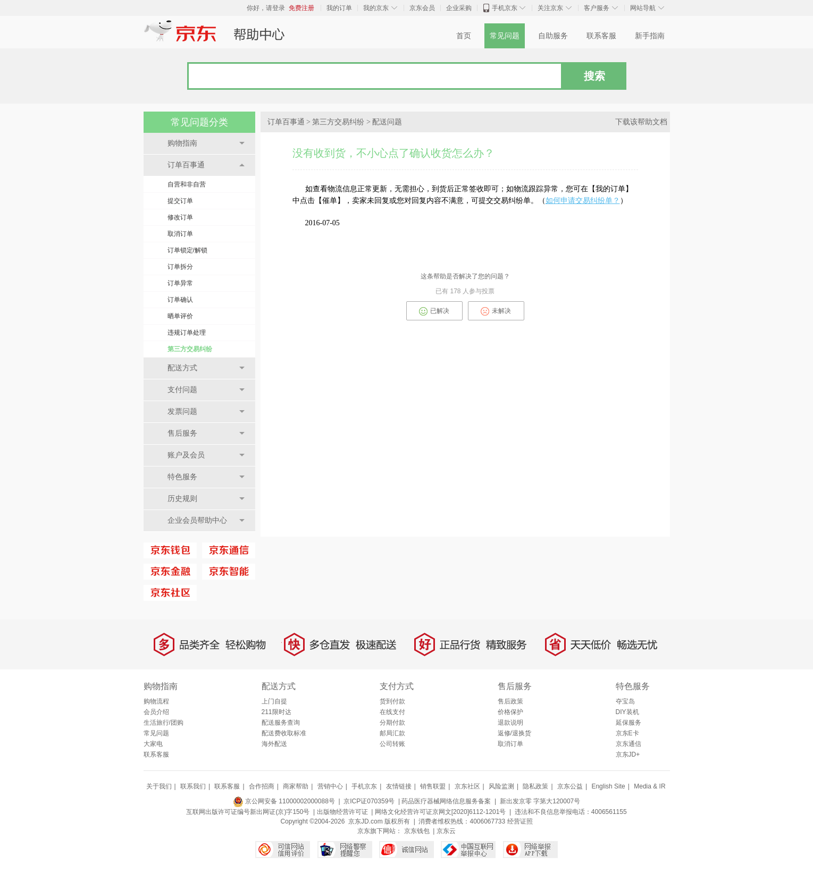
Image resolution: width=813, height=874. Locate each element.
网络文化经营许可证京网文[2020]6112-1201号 (440, 812)
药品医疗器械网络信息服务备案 (446, 801)
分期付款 (392, 722)
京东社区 (467, 786)
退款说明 (510, 722)
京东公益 (570, 786)
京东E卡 (627, 733)
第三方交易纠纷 (189, 349)
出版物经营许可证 (342, 812)
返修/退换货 (514, 733)
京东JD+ (628, 754)
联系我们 (193, 786)
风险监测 (501, 786)
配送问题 (387, 122)
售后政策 (510, 701)
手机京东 (504, 8)
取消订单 (180, 233)
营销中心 (330, 786)
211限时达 (276, 712)
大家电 (153, 744)
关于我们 (159, 786)
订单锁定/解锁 (187, 250)
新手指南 (650, 36)
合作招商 (261, 786)
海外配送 (274, 744)
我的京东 (376, 8)
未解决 (496, 311)
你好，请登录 (266, 8)
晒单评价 (180, 316)
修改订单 (180, 217)
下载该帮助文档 (641, 122)
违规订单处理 (186, 332)
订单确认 (180, 299)
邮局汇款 (392, 733)
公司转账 (392, 744)
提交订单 (180, 201)
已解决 (434, 311)
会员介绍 (156, 712)
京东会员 (422, 8)
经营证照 (520, 821)
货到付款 (392, 701)
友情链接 (399, 786)
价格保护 (510, 712)
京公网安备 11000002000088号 (284, 801)
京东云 (446, 831)
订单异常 (180, 283)
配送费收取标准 (284, 733)
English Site (608, 786)
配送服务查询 (281, 722)
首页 (463, 36)
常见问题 (504, 36)
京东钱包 (417, 831)
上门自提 (274, 701)
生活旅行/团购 (163, 722)
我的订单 (339, 8)
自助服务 (553, 36)
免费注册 (301, 8)
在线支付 (392, 712)
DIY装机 (627, 712)
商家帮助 (295, 786)
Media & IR (649, 786)
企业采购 (459, 8)
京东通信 (628, 744)
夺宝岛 (625, 701)
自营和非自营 (186, 184)
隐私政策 (535, 786)
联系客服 (601, 36)
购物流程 (156, 701)
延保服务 (628, 722)
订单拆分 (180, 266)
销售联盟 (433, 786)
